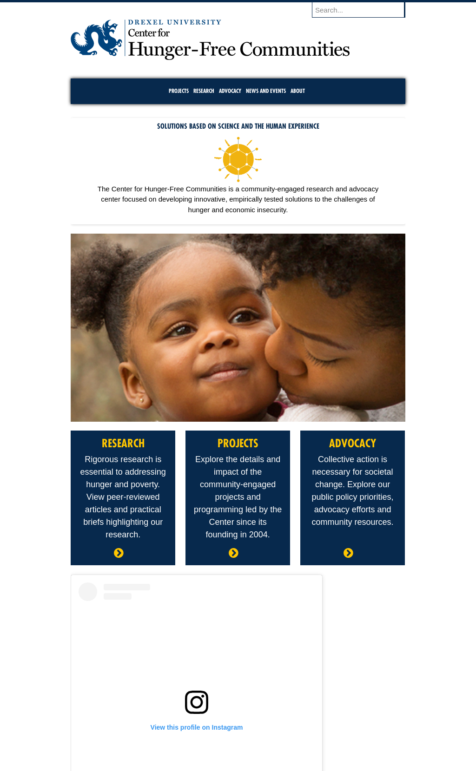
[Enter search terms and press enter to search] (363, 9)
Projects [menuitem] (179, 90)
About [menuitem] (298, 90)
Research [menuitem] (203, 90)
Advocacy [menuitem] (230, 90)
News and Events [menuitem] (266, 90)
